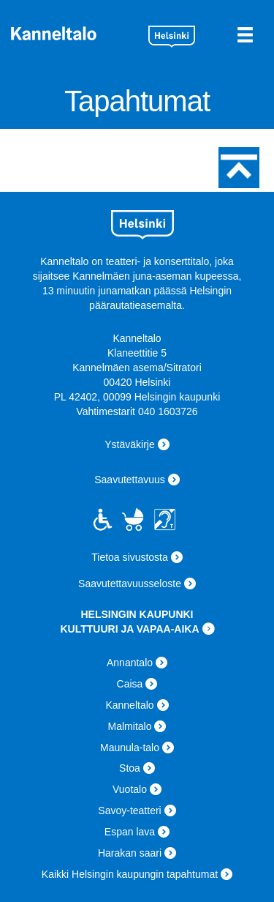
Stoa (129, 768)
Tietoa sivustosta (129, 557)
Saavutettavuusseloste (129, 583)
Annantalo (130, 662)
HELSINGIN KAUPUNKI (136, 614)
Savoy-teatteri (129, 810)
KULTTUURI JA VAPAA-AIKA (129, 629)
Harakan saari (129, 853)
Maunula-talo (129, 747)
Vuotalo (130, 789)
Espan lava (129, 832)
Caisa (130, 684)
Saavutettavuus (129, 479)
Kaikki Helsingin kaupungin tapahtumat (130, 874)
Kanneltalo (74, 33)
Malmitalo (130, 726)
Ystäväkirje (129, 444)
